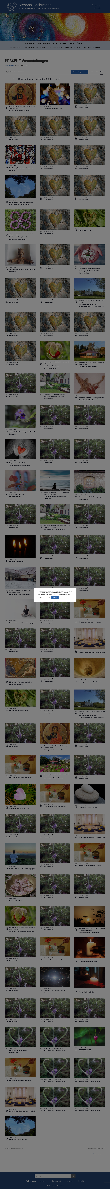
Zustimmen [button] (55, 597)
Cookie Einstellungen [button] (44, 597)
